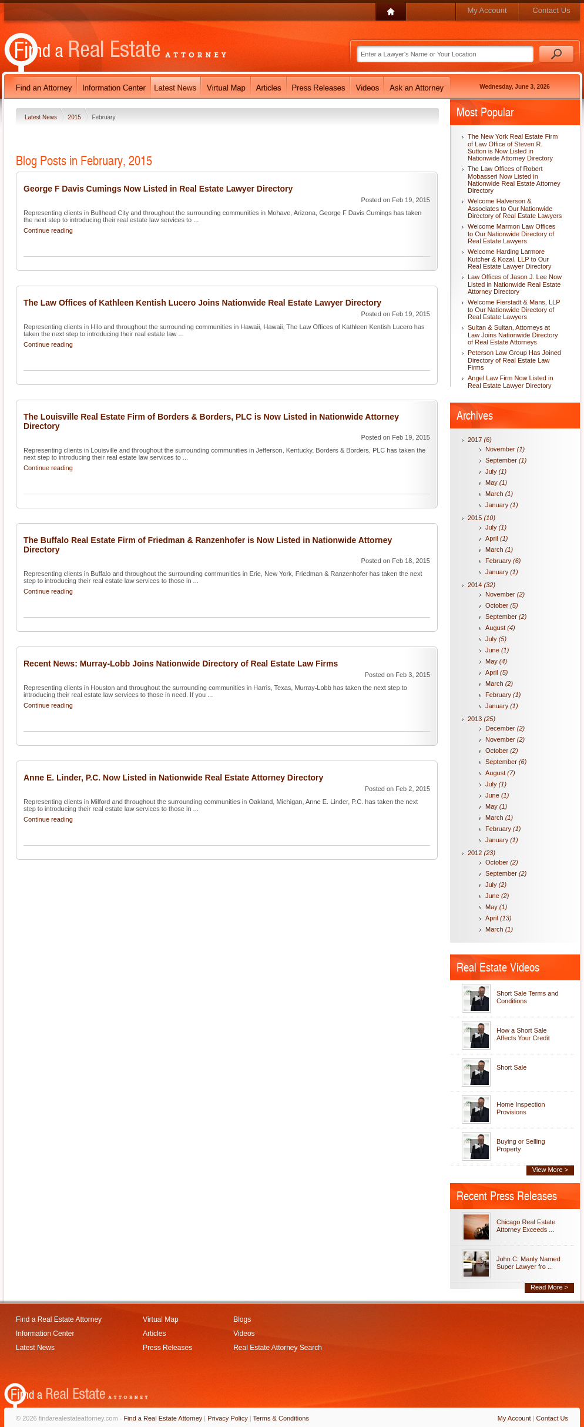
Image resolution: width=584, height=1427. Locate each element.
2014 (481, 584)
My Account (486, 10)
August (500, 627)
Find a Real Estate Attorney (59, 1319)
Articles (154, 1333)
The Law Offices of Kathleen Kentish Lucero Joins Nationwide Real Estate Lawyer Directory (202, 302)
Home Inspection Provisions (520, 1108)
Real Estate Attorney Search (277, 1348)
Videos (243, 1333)
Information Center (45, 1333)
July (495, 471)
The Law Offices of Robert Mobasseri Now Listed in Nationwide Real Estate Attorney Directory (514, 179)
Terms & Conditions (281, 1418)
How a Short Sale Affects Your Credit (523, 1034)
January (501, 504)
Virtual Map (160, 1319)
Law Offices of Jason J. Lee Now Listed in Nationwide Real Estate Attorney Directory (515, 284)
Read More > (549, 1287)
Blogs (242, 1319)
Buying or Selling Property (520, 1145)
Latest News (42, 117)
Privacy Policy (227, 1418)
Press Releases (167, 1348)
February (503, 560)
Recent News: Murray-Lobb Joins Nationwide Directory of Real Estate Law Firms (181, 663)
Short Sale (511, 1067)
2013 (481, 718)
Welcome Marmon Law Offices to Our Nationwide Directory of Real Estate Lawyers (511, 233)
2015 (75, 117)
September (505, 460)
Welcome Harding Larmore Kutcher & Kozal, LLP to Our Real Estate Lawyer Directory (509, 259)
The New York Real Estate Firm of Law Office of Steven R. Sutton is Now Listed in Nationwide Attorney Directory (513, 147)
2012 (481, 852)
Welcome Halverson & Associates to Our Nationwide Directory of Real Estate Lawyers (515, 208)
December (505, 728)
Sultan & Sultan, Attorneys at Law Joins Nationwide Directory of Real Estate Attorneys (513, 335)
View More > (550, 1169)
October (501, 605)
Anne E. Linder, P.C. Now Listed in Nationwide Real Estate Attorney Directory (173, 777)
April (496, 538)
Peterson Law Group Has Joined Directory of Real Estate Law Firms (514, 360)
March (499, 493)
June (497, 650)
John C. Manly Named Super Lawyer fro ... (528, 1262)
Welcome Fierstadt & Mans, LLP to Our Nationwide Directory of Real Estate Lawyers (514, 309)
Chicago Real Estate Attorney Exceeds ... (525, 1225)
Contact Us (551, 10)
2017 (480, 439)
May (496, 482)
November (505, 449)
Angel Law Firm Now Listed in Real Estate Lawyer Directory (510, 381)
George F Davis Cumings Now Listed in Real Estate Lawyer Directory (158, 188)
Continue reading (48, 230)
